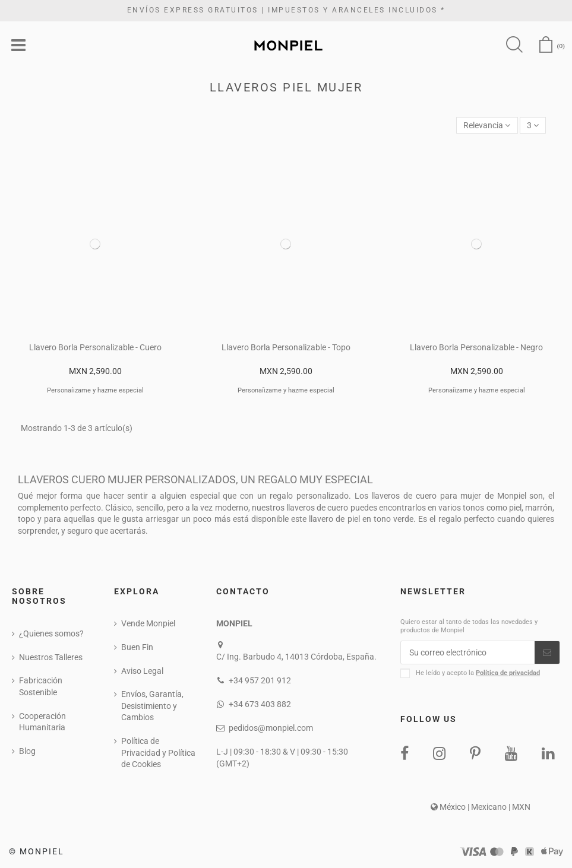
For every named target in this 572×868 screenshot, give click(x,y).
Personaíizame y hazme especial (95, 390)
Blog (27, 751)
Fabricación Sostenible (40, 686)
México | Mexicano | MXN (480, 807)
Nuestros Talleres (51, 657)
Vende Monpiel (148, 623)
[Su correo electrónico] (468, 652)
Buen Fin (137, 647)
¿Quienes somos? (51, 633)
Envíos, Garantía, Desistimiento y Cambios (152, 705)
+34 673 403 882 (260, 704)
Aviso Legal (142, 671)
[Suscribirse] (547, 652)
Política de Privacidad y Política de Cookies (158, 752)
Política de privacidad (508, 673)
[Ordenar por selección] (486, 125)
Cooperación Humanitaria (42, 722)
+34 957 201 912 (260, 680)
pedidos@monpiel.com (271, 728)
